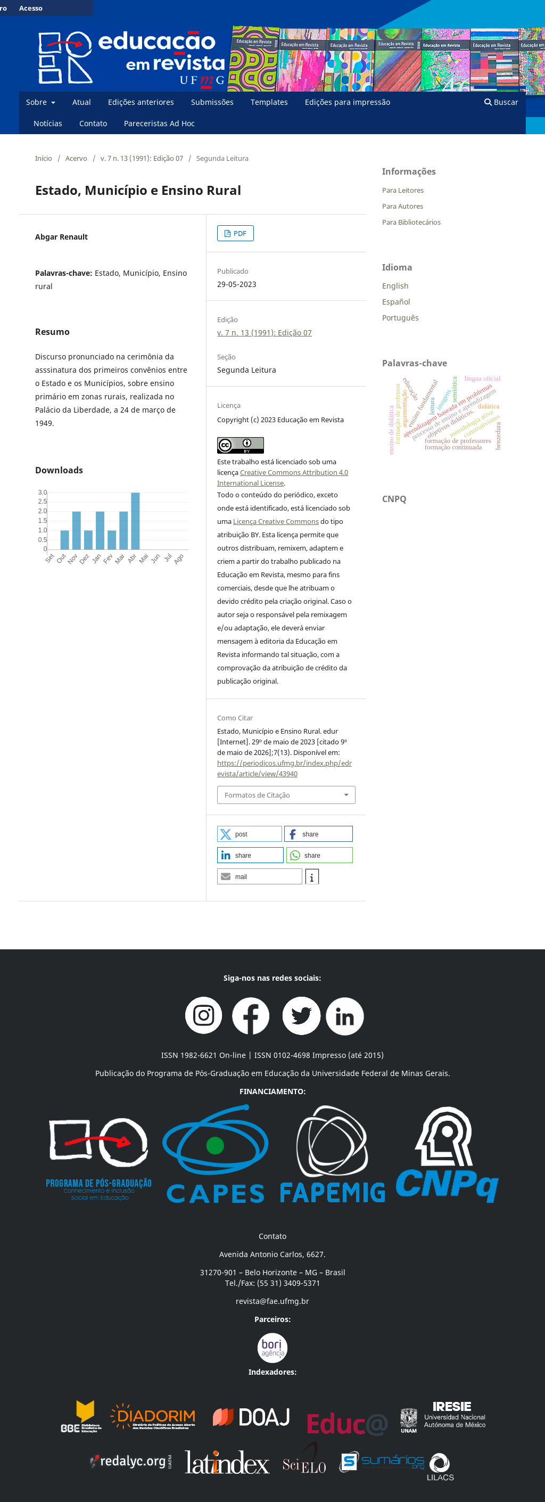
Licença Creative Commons (276, 521)
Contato (93, 123)
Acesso (31, 8)
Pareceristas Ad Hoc (159, 123)
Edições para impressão (347, 102)
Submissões (212, 102)
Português (400, 318)
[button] (249, 834)
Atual (81, 102)
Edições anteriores (141, 102)
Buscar (501, 102)
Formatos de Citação (257, 795)
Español (396, 302)
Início (43, 158)
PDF (239, 233)
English (395, 286)
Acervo (76, 158)
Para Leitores (403, 190)
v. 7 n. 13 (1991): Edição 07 (142, 158)
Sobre (37, 102)
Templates (269, 102)
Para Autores (402, 206)
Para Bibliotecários (411, 222)
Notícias (48, 123)
